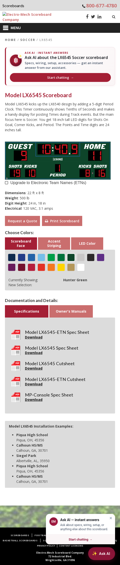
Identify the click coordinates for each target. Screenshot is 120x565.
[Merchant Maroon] (22, 267)
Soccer (27, 40)
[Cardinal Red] (31, 267)
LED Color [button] (87, 243)
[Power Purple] (12, 267)
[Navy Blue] (12, 257)
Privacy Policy (46, 545)
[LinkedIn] (99, 17)
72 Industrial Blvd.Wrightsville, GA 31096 (60, 556)
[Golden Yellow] (61, 267)
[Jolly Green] (61, 257)
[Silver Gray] (81, 257)
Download (33, 337)
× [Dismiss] (110, 518)
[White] (81, 267)
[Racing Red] (41, 267)
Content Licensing (71, 545)
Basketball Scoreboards (20, 540)
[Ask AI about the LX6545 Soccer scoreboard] (60, 66)
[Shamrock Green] (51, 257)
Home (10, 40)
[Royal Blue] (31, 257)
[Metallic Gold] (71, 267)
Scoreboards (20, 535)
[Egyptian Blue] (22, 257)
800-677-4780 (101, 5)
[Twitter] (93, 17)
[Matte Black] (91, 257)
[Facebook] (87, 17)
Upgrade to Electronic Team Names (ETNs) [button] (48, 182)
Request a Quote (22, 221)
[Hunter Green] (71, 257)
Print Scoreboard (62, 221)
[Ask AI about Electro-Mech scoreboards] (101, 553)
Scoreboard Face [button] (21, 243)
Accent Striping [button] (54, 243)
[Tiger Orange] (51, 267)
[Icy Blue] (41, 257)
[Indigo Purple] (101, 257)
